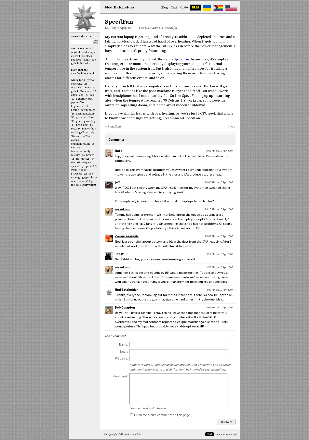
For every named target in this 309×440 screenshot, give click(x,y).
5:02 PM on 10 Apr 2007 (219, 307)
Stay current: (79, 70)
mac (73, 181)
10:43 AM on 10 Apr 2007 (219, 236)
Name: (123, 344)
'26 (85, 84)
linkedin (85, 63)
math (88, 91)
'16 (90, 117)
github (75, 63)
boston (75, 110)
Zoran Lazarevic (127, 236)
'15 (72, 121)
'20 (82, 102)
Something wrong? (226, 434)
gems (79, 121)
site (94, 60)
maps (81, 181)
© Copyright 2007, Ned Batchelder (122, 434)
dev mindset (88, 110)
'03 (78, 162)
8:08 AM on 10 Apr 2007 (219, 151)
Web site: (121, 358)
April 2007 (127, 28)
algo (93, 132)
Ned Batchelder (126, 290)
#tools (231, 126)
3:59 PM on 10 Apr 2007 (219, 267)
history (75, 155)
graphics (90, 177)
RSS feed (76, 73)
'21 (72, 99)
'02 (94, 166)
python (91, 80)
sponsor (76, 60)
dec (91, 174)
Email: (123, 351)
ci (94, 117)
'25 (84, 87)
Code (184, 7)
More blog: (78, 80)
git (77, 117)
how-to (90, 155)
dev (73, 147)
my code (76, 87)
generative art (84, 99)
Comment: (120, 376)
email (89, 48)
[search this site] (82, 42)
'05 (72, 159)
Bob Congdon (125, 307)
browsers (76, 174)
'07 (78, 147)
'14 (72, 125)
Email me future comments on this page (160, 415)
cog (81, 95)
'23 (94, 91)
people (85, 162)
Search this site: (81, 36)
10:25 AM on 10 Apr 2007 (219, 209)
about (80, 48)
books (82, 170)
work (84, 117)
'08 (93, 144)
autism (80, 136)
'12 (93, 129)
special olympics (81, 166)
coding (75, 140)
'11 (84, 132)
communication (80, 144)
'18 (72, 114)
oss (73, 162)
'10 (72, 136)
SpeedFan (181, 59)
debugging (77, 177)
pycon (75, 102)
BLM (195, 7)
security (76, 129)
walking (76, 132)
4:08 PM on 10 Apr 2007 (219, 289)
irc (83, 56)
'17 (72, 117)
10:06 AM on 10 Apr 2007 (219, 182)
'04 (92, 159)
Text (174, 7)
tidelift (86, 60)
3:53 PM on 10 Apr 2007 (219, 254)
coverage (76, 84)
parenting (90, 121)
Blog (164, 7)
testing (91, 87)
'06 (83, 155)
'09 (87, 136)
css (85, 174)
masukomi (122, 209)
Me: (74, 48)
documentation (85, 114)
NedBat (120, 7)
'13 (91, 125)
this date (76, 185)
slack (89, 56)
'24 (82, 91)
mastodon (77, 52)
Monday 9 (112, 28)
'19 (86, 106)
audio (74, 95)
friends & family (80, 151)
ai (88, 132)
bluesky (89, 52)
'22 (86, 95)
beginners (77, 106)
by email (89, 73)
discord (75, 56)
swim (74, 170)
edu (92, 95)
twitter (86, 129)
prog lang (82, 125)
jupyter (85, 159)
